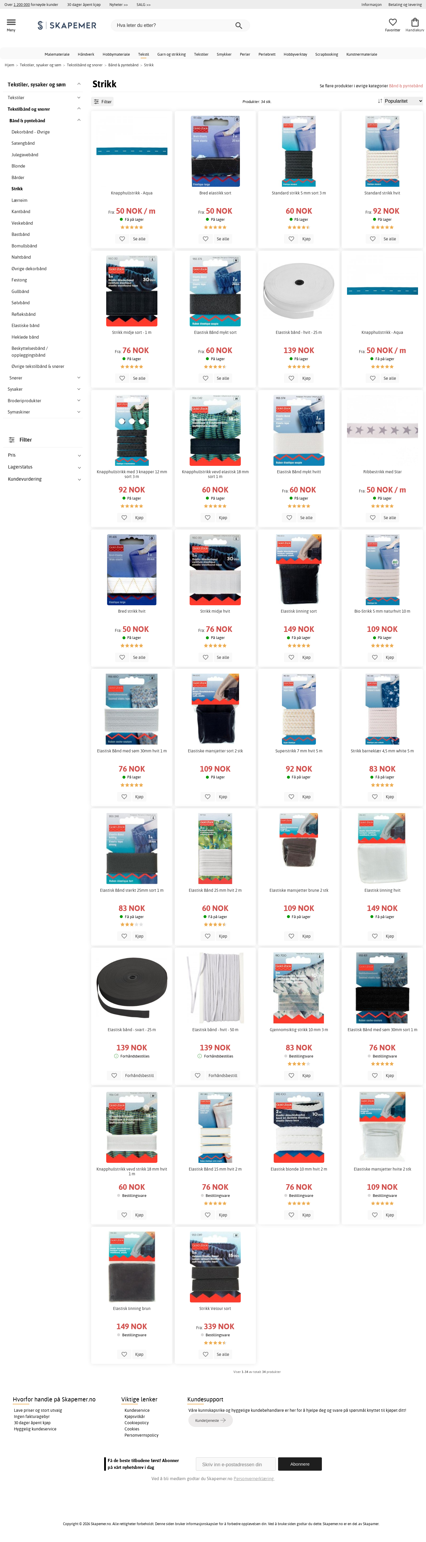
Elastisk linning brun (132, 1308)
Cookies (132, 1429)
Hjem (9, 64)
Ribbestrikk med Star (382, 471)
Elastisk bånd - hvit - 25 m (299, 332)
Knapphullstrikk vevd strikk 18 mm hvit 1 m (131, 1171)
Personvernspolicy (142, 1435)
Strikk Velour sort (215, 1308)
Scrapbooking (326, 54)
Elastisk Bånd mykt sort (215, 332)
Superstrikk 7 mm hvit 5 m (298, 751)
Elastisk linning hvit (382, 890)
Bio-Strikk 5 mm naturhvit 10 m (382, 611)
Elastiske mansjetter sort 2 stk (215, 751)
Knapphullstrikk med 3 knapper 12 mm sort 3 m (132, 474)
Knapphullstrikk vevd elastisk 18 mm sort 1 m (215, 474)
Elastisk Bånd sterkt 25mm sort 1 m (132, 890)
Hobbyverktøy (295, 54)
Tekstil (143, 54)
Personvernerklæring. (254, 1478)
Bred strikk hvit (132, 611)
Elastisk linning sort (299, 611)
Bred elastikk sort (215, 193)
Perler (245, 54)
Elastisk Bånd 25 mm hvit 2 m (215, 890)
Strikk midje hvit (215, 611)
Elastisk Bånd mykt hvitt (299, 471)
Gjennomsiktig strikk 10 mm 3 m (299, 1029)
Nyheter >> (118, 4)
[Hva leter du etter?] (180, 25)
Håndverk (86, 54)
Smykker (224, 54)
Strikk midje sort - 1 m (131, 332)
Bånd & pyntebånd (406, 85)
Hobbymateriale (116, 54)
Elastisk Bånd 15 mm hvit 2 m (215, 1169)
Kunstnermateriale (361, 54)
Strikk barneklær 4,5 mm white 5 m (382, 751)
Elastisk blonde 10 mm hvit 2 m (299, 1169)
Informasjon (372, 4)
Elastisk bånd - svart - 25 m (132, 1029)
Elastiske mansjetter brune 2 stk (299, 890)
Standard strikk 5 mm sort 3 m (299, 193)
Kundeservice (137, 1410)
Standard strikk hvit (382, 193)
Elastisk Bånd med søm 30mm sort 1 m (382, 1029)
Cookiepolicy (137, 1422)
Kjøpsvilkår (135, 1416)
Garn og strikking (171, 54)
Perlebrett (267, 54)
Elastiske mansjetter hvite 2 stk (382, 1169)
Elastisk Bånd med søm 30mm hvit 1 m (132, 751)
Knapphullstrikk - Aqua (132, 193)
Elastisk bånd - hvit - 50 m (215, 1029)
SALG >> (144, 4)
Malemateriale (57, 54)
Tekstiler (201, 54)
